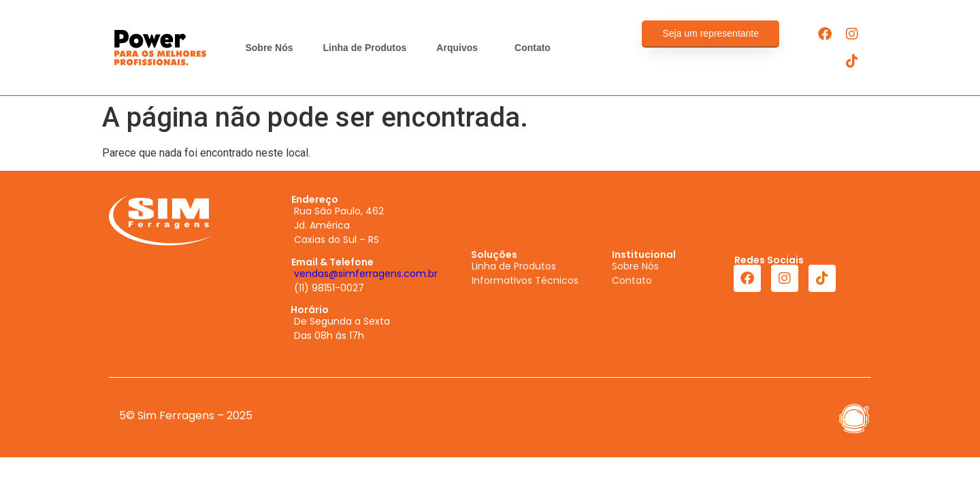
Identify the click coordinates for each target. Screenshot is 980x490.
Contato (532, 47)
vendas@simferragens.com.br (366, 273)
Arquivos (460, 47)
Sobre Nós (269, 47)
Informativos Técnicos (525, 280)
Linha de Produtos (364, 47)
